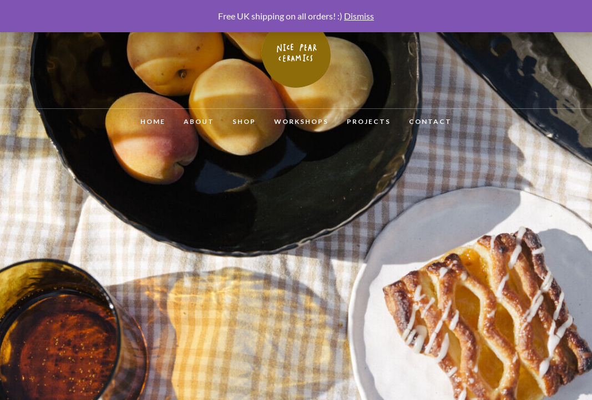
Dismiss (359, 16)
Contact (430, 121)
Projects (369, 121)
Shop (244, 121)
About (199, 121)
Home (152, 121)
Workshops (301, 121)
